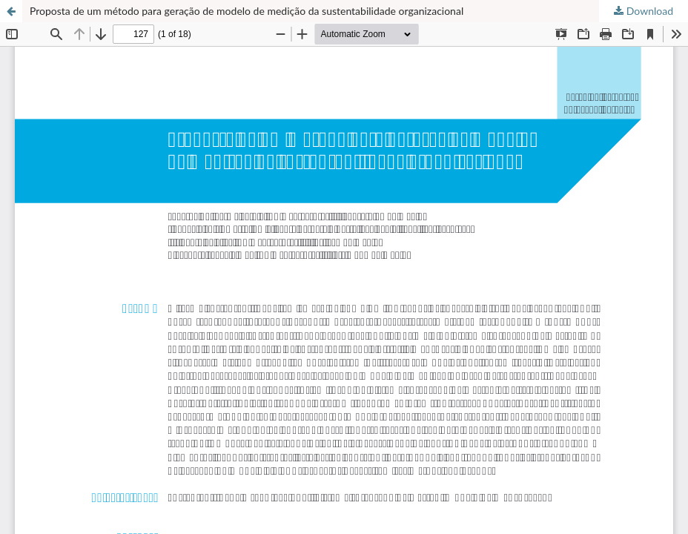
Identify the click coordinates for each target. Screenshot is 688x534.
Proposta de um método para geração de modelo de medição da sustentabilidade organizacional (246, 10)
